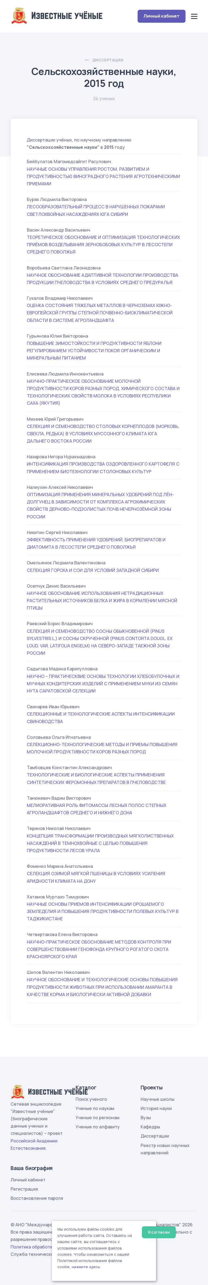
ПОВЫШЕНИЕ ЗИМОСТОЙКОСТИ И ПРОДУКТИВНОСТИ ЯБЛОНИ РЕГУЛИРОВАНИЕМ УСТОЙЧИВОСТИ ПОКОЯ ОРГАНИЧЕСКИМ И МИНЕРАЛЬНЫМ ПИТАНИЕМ (94, 350)
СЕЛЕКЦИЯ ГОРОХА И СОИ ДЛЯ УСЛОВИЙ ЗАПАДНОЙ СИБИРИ (93, 570)
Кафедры (150, 1127)
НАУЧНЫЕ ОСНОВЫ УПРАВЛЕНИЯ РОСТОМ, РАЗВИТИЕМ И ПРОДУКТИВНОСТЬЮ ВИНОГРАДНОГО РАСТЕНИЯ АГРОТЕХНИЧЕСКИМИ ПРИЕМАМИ (103, 176)
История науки (156, 1108)
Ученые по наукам (95, 1108)
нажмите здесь (86, 1266)
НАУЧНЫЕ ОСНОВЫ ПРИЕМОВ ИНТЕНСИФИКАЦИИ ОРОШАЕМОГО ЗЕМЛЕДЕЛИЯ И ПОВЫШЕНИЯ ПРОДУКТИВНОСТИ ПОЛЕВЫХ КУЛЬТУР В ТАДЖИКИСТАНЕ (102, 911)
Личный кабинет (162, 16)
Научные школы (157, 1099)
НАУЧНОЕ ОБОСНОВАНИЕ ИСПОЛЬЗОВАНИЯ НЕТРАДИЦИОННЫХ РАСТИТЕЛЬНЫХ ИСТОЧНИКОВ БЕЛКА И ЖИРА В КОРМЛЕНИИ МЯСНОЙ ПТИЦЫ (102, 600)
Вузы (146, 1118)
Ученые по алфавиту (98, 1127)
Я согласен (159, 1232)
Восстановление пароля (37, 1198)
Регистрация (24, 1189)
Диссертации (107, 59)
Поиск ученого (91, 1099)
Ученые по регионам (97, 1118)
